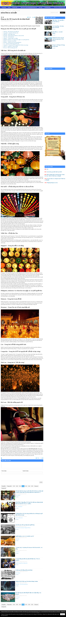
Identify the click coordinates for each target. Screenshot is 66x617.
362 (23, 486)
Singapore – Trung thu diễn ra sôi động (10, 38)
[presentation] (11, 477)
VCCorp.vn (18, 597)
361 (20, 486)
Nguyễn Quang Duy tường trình (21, 563)
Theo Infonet (18, 572)
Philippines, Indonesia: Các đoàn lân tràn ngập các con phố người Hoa (16, 39)
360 (17, 486)
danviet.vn (17, 551)
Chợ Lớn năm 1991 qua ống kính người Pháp (25, 524)
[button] (15, 7)
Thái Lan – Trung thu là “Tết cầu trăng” (10, 46)
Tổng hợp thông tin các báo (52, 182)
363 (26, 486)
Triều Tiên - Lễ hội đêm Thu (8, 36)
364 (29, 486)
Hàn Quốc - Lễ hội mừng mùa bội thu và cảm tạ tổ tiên (13, 35)
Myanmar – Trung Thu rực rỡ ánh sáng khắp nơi (12, 42)
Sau (33, 17)
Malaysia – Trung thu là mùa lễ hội (9, 41)
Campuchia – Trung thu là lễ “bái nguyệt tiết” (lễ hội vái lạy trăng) (15, 45)
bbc (47, 169)
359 (14, 486)
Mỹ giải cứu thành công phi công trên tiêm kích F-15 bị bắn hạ (58, 39)
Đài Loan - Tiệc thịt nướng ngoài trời (10, 47)
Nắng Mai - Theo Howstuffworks (22, 584)
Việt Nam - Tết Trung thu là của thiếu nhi (11, 31)
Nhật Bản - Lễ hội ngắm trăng (9, 34)
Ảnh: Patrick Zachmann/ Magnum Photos (23, 527)
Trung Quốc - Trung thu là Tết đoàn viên (10, 32)
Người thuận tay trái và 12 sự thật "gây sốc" (25, 536)
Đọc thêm (17, 496)
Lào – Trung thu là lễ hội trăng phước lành (11, 43)
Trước (30, 17)
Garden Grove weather (55, 67)
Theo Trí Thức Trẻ (19, 517)
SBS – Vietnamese (19, 506)
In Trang (1, 458)
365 (32, 486)
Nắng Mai (17, 539)
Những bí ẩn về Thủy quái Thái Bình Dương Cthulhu (27, 581)
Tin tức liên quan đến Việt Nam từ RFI (54, 171)
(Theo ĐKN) (18, 495)
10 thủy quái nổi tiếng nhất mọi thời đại (24, 570)
